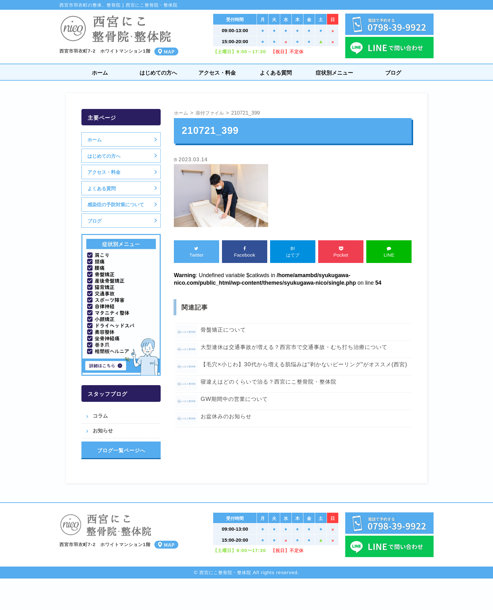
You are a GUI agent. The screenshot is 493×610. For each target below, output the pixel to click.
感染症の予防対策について (116, 204)
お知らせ (103, 430)
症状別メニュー (334, 72)
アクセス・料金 (217, 72)
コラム (100, 416)
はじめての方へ (158, 72)
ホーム (100, 72)
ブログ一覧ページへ (121, 450)
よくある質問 (276, 72)
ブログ (393, 72)
